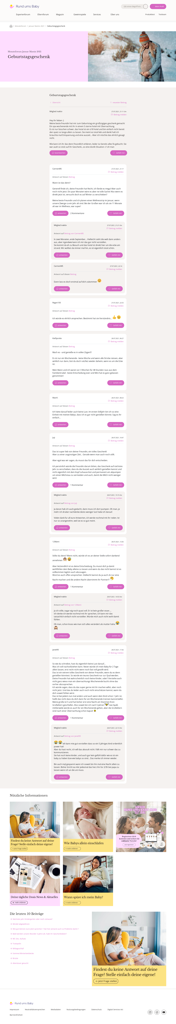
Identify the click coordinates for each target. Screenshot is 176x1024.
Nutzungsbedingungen (76, 1009)
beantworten (60, 153)
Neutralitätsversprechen (35, 1009)
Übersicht (56, 102)
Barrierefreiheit (16, 1015)
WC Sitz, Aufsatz (19, 939)
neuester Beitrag (119, 102)
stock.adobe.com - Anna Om (166, 79)
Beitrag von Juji (70, 503)
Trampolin (17, 943)
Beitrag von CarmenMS (74, 233)
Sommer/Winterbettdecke (23, 953)
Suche (145, 6)
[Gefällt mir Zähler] (118, 152)
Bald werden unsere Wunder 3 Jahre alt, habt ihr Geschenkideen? (40, 934)
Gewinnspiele (80, 14)
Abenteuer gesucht (20, 963)
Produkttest (150, 14)
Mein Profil (159, 6)
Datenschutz (96, 1009)
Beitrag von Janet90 (72, 736)
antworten (62, 213)
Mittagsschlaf (18, 948)
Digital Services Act (115, 1009)
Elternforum (43, 14)
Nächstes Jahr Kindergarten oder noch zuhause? (32, 919)
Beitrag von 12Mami (72, 605)
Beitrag (72, 177)
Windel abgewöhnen (21, 924)
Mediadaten (56, 1009)
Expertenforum (23, 14)
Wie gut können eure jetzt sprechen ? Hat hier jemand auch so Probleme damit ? (46, 929)
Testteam (162, 14)
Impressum (14, 1009)
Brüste (15, 958)
